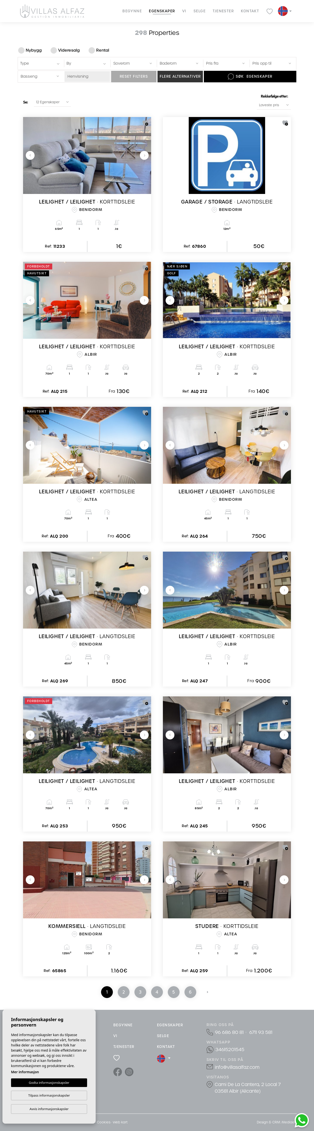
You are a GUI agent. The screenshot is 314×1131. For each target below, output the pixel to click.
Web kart (120, 1122)
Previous (30, 155)
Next (144, 155)
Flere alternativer (180, 76)
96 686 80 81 (229, 1032)
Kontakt (250, 11)
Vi (184, 11)
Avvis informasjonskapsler (48, 1109)
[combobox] (40, 63)
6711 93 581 (260, 1032)
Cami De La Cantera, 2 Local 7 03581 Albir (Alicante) (248, 1088)
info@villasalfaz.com (237, 1067)
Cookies (103, 1122)
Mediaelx (289, 1122)
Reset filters (134, 76)
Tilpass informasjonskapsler (49, 1095)
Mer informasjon (25, 1071)
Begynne (132, 11)
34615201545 (229, 1049)
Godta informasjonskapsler (49, 1082)
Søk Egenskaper (250, 76)
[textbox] (41, 63)
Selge (200, 11)
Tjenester (223, 11)
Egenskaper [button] (162, 11)
